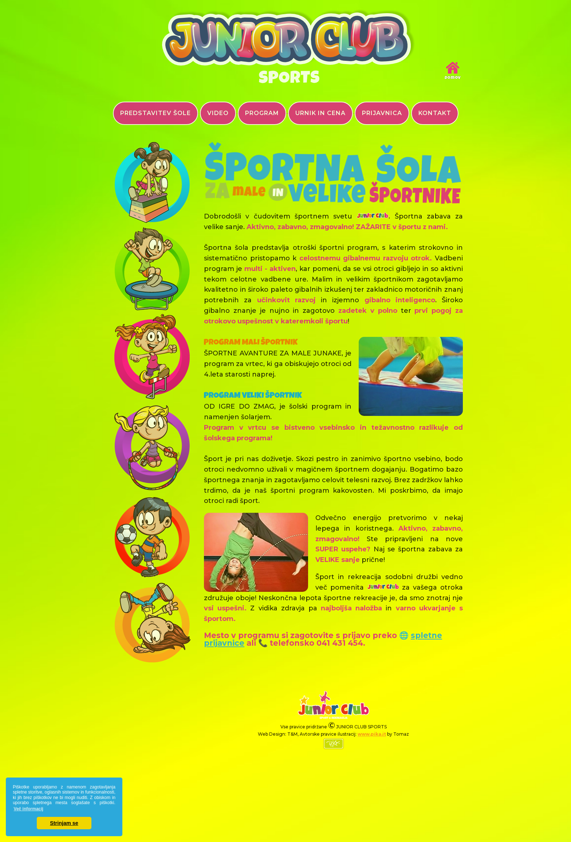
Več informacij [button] (28, 808)
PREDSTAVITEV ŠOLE (155, 113)
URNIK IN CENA (320, 113)
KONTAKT (434, 113)
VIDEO (218, 113)
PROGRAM (262, 113)
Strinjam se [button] (64, 823)
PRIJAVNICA (382, 113)
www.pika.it (372, 734)
